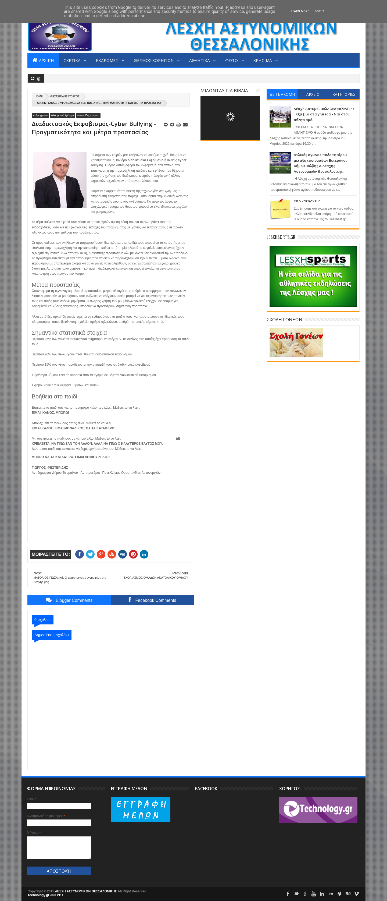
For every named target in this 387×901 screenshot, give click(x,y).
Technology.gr (39, 895)
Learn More (300, 11)
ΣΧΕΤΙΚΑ (72, 60)
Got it (319, 11)
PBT (60, 895)
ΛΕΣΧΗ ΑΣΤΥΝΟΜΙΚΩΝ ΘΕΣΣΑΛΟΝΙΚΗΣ (86, 891)
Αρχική (43, 60)
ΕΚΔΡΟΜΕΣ (107, 60)
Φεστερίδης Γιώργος (65, 96)
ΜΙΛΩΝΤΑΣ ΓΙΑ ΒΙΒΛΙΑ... (225, 90)
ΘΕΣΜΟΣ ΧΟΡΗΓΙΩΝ (154, 60)
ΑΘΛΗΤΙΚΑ (199, 60)
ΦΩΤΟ (232, 60)
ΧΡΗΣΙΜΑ (263, 60)
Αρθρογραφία (40, 115)
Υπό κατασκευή (307, 201)
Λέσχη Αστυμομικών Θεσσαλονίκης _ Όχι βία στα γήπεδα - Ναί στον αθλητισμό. (324, 114)
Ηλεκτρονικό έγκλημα (62, 115)
